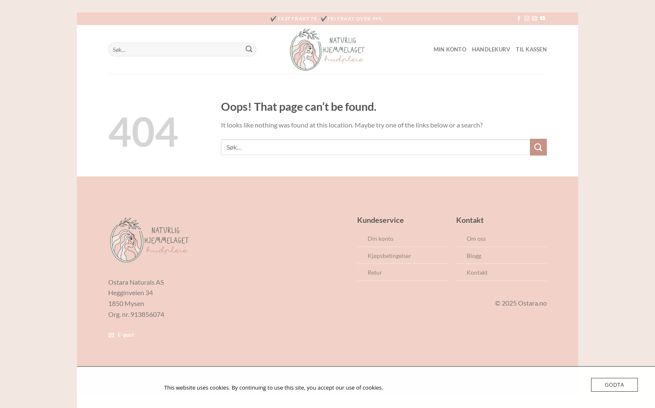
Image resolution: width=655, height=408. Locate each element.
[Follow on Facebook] (518, 19)
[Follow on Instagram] (526, 19)
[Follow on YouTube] (542, 19)
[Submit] (249, 50)
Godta (614, 384)
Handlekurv (491, 49)
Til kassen (531, 49)
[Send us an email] (534, 19)
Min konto (450, 49)
